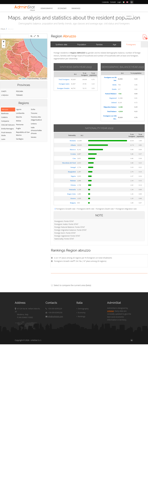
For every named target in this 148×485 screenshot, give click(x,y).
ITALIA (3, 29)
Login (119, 2)
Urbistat (110, 311)
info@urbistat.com (54, 316)
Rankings (76, 8)
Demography (47, 8)
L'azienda (105, 2)
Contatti (113, 2)
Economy (62, 8)
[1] (74, 261)
